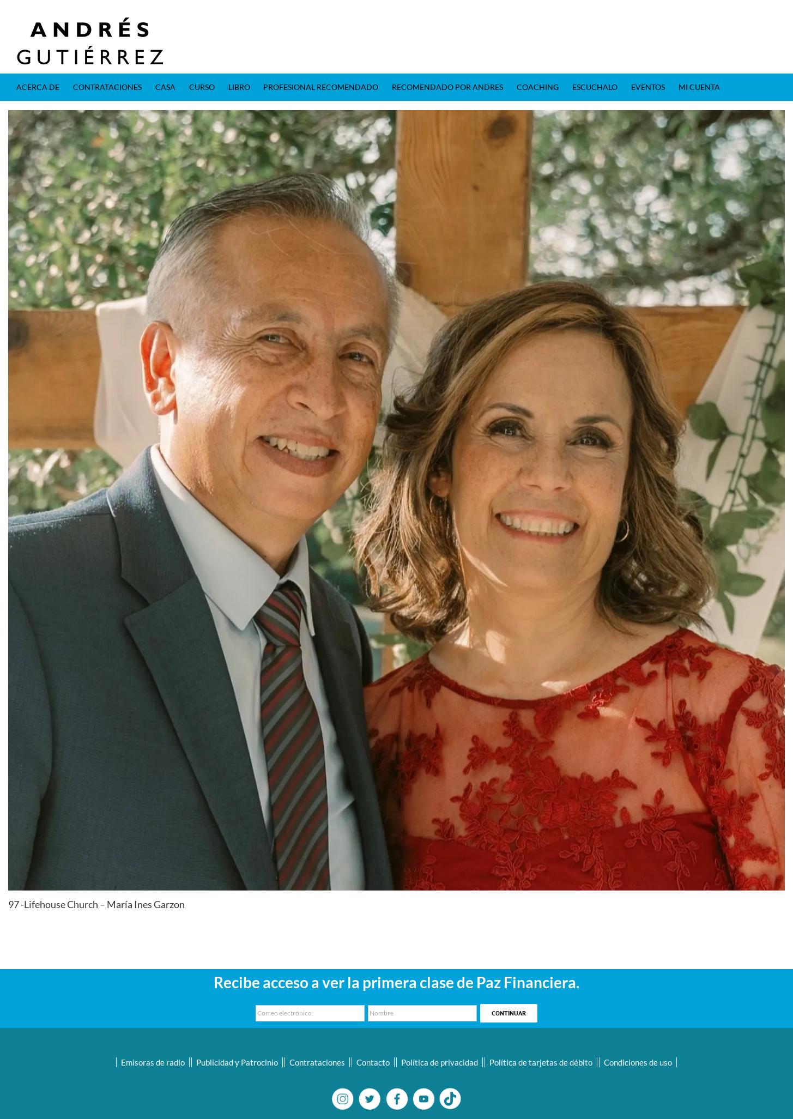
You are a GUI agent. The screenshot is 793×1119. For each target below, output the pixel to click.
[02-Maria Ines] (396, 500)
